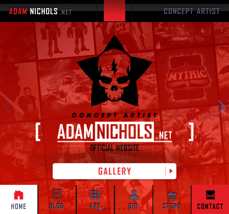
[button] (222, 107)
